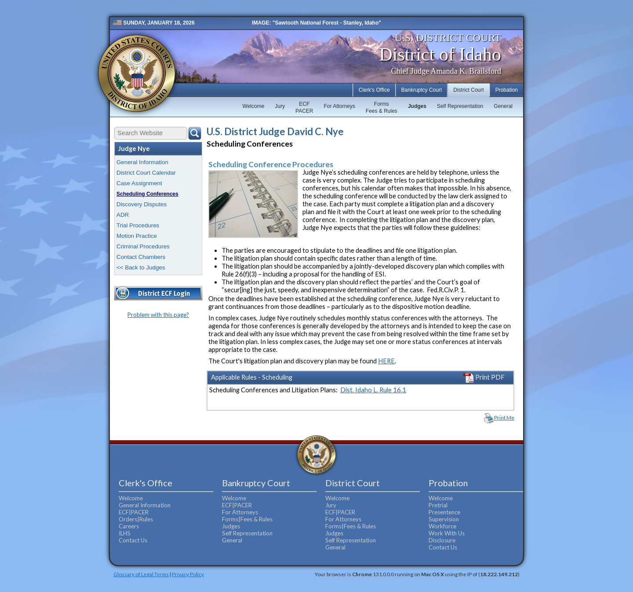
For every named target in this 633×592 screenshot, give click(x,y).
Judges (417, 106)
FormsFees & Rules (381, 107)
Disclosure (442, 540)
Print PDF (484, 377)
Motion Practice (136, 236)
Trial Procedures (137, 225)
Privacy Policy (188, 574)
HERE (386, 361)
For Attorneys (339, 106)
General (503, 106)
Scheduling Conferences (147, 194)
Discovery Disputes (141, 204)
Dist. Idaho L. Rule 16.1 (373, 390)
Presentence (444, 512)
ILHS (125, 533)
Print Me (504, 417)
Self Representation (460, 106)
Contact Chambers (140, 257)
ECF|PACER (134, 512)
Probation (506, 90)
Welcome (254, 106)
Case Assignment (139, 183)
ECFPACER (304, 107)
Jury (280, 106)
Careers (129, 526)
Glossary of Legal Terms (141, 574)
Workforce (442, 526)
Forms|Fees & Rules (247, 519)
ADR (122, 215)
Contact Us (133, 540)
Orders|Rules (136, 519)
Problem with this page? (158, 314)
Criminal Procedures (143, 246)
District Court (468, 90)
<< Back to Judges (140, 267)
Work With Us (447, 533)
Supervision (444, 519)
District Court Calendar (146, 172)
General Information (142, 162)
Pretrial (438, 505)
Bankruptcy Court (421, 90)
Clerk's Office (374, 90)
